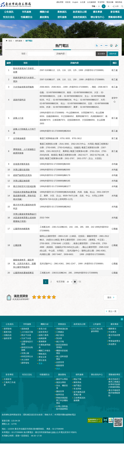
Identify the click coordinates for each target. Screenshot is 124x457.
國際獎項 (112, 329)
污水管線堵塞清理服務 (23, 87)
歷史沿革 (42, 357)
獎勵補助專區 (115, 17)
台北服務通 (91, 2)
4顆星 (49, 297)
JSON (106, 45)
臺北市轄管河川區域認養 (24, 186)
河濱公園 (25, 353)
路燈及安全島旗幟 (27, 348)
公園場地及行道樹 (27, 342)
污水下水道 (26, 338)
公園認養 (17, 245)
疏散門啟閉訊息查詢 (22, 175)
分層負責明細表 (44, 346)
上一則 (6, 53)
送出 (34, 302)
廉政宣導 (60, 391)
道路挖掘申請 (19, 100)
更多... (41, 363)
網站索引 (122, 6)
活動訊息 (8, 335)
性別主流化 (9, 17)
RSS (97, 45)
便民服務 (62, 17)
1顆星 (34, 297)
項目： (24, 53)
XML (101, 45)
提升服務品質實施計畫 (79, 393)
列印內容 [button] (111, 45)
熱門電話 (29, 41)
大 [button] (108, 6)
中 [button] (104, 6)
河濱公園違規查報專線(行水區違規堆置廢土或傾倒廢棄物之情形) (24, 218)
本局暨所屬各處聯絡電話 (65, 415)
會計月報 (60, 341)
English (75, 2)
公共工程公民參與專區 (97, 330)
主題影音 (8, 379)
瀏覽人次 (6, 424)
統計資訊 (60, 335)
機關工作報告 (44, 351)
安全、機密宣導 (62, 386)
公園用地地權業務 (21, 229)
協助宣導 (8, 338)
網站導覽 (60, 2)
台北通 (82, 2)
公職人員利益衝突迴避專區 (62, 407)
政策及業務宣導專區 (62, 346)
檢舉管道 (60, 395)
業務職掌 (42, 341)
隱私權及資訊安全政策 (33, 415)
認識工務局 (43, 335)
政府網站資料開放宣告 (11, 415)
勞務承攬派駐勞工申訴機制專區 (62, 400)
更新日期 (6, 421)
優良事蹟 (97, 12)
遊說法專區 (61, 382)
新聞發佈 (8, 329)
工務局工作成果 (9, 383)
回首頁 (67, 2)
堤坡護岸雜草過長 (21, 164)
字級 (93, 6)
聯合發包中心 (97, 17)
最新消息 (8, 332)
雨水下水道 (26, 335)
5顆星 (54, 297)
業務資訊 (62, 12)
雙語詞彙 (109, 2)
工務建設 (60, 332)
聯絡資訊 (42, 354)
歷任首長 (42, 360)
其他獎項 (112, 344)
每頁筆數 (61, 281)
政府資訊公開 (80, 12)
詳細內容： (62, 53)
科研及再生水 (27, 356)
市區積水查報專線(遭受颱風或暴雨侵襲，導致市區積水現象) (24, 195)
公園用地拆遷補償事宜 (23, 273)
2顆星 (39, 297)
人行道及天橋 (27, 332)
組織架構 (42, 338)
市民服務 (26, 12)
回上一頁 (112, 311)
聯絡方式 (48, 415)
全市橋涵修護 (19, 138)
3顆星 (44, 297)
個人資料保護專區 (62, 357)
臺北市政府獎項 (114, 336)
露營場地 (25, 363)
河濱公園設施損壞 (21, 181)
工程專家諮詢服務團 (79, 399)
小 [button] (99, 6)
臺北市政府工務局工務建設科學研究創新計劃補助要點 (114, 383)
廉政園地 (44, 17)
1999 (53, 432)
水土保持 (25, 360)
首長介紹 (42, 329)
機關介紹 (44, 12)
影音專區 (115, 12)
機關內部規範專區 (62, 352)
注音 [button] (116, 45)
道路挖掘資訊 (80, 17)
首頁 (10, 41)
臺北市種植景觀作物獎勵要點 (114, 393)
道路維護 (25, 329)
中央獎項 (112, 332)
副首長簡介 (43, 332)
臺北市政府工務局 (15, 4)
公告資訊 (8, 12)
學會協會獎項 (114, 341)
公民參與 (97, 324)
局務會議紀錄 (62, 329)
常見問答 (101, 2)
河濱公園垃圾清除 (21, 170)
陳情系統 (118, 2)
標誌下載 (77, 379)
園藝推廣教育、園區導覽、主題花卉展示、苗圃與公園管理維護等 (24, 263)
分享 (117, 6)
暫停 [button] (2, 53)
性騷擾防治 (26, 17)
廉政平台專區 (62, 379)
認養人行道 (18, 118)
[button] (75, 281)
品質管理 (60, 362)
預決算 (59, 338)
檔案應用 (60, 365)
